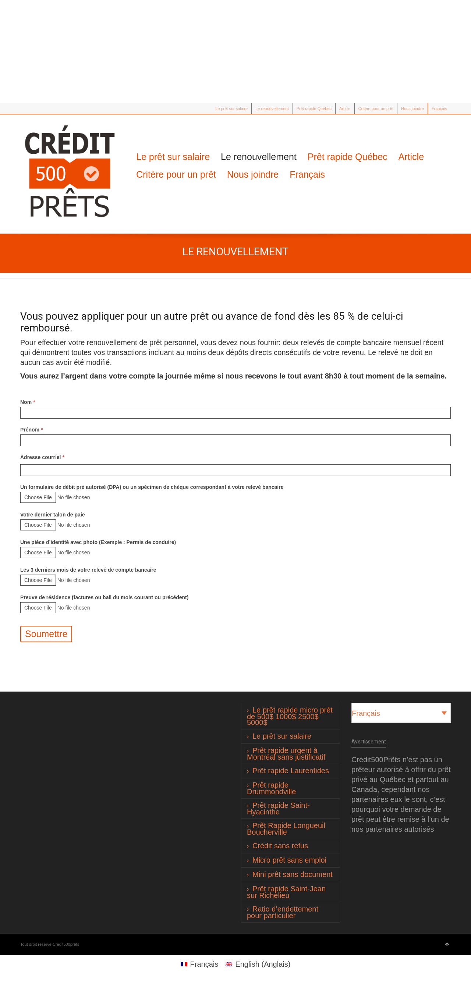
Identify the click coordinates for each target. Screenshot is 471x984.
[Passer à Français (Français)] (199, 964)
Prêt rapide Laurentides (290, 771)
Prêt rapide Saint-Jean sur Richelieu (286, 892)
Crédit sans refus (280, 846)
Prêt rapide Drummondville (271, 788)
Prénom (31, 430)
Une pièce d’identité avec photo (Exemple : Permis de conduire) (98, 542)
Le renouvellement (272, 108)
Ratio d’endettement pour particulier (282, 912)
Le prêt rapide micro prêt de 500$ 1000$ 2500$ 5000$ (290, 716)
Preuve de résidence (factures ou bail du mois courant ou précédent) (104, 597)
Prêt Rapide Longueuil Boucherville (286, 828)
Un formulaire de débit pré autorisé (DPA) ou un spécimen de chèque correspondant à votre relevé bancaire (151, 487)
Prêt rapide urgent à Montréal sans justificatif (286, 753)
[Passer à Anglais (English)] (258, 964)
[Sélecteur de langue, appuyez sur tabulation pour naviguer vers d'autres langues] (401, 713)
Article (345, 108)
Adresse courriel (42, 457)
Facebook (35, 108)
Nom (27, 402)
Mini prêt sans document (292, 874)
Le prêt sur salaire (231, 108)
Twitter (24, 108)
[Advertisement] (235, 51)
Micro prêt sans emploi (289, 860)
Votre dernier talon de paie (52, 515)
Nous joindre (412, 108)
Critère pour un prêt (375, 108)
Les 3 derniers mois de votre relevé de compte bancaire (88, 570)
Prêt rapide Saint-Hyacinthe (278, 808)
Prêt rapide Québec (314, 108)
